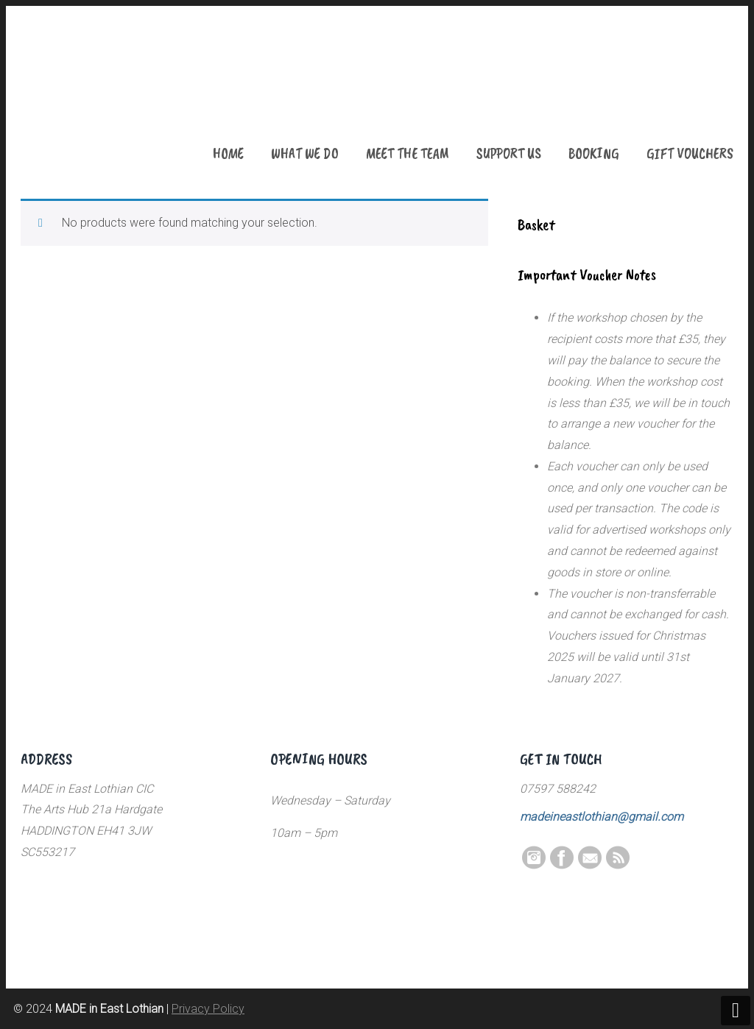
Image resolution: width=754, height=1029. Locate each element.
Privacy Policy (208, 1009)
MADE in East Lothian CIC (94, 95)
